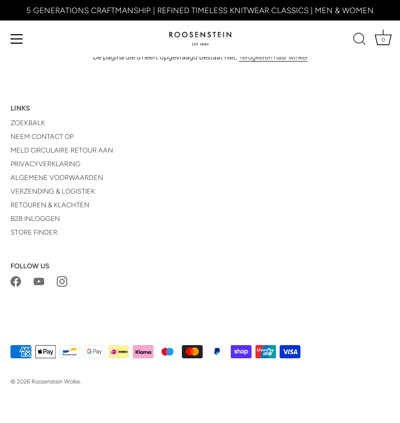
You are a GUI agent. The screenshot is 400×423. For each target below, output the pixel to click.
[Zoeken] (359, 40)
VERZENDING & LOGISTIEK (53, 191)
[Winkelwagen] (383, 40)
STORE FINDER (34, 232)
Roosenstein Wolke (56, 381)
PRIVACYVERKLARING (45, 164)
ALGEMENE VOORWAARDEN (57, 178)
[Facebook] (16, 281)
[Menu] (16, 39)
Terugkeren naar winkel (273, 57)
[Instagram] (62, 281)
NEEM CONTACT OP (42, 136)
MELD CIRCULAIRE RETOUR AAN (62, 150)
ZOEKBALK (28, 123)
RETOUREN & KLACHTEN (50, 205)
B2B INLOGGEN (35, 219)
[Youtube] (39, 281)
